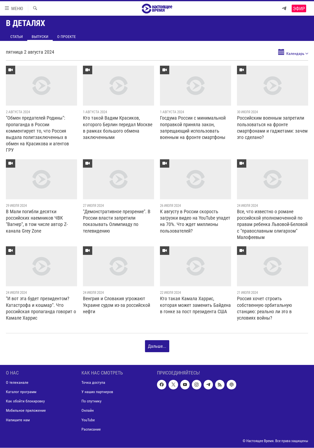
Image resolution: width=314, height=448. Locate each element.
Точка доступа (93, 382)
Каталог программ (21, 392)
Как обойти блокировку (25, 401)
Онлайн (87, 410)
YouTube (88, 420)
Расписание (91, 429)
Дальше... (157, 346)
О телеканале (17, 382)
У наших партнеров (97, 392)
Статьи (16, 36)
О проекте (66, 36)
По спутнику (91, 401)
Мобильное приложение (26, 410)
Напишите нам (18, 420)
